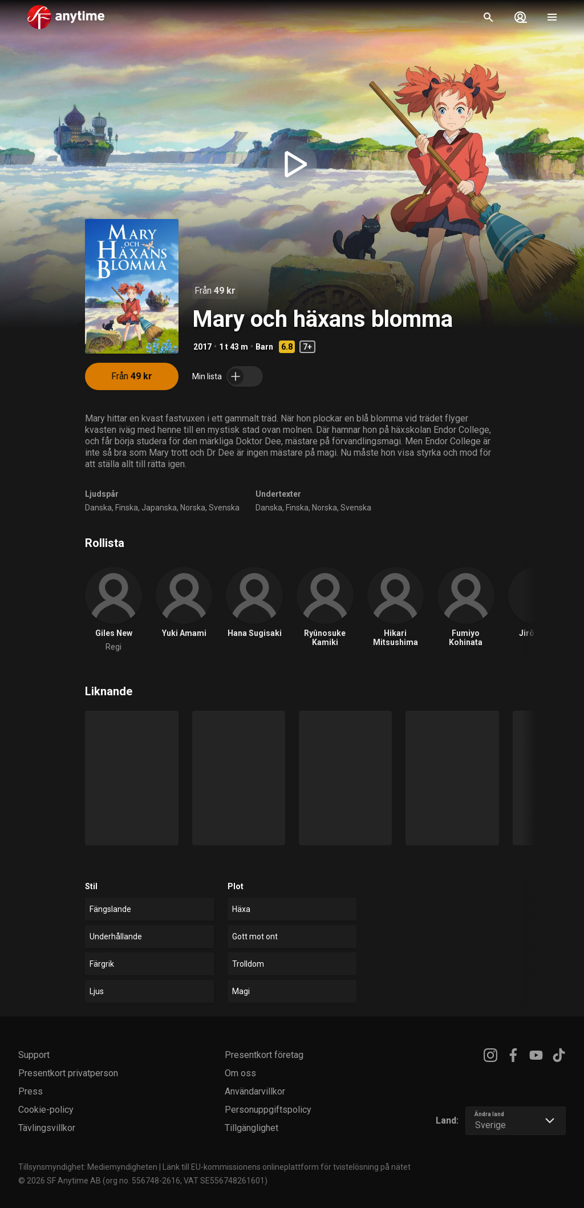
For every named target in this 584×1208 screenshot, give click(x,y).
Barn (264, 346)
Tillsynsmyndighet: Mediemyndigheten (87, 1166)
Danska (98, 507)
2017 (202, 346)
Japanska (159, 507)
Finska (126, 507)
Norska (192, 507)
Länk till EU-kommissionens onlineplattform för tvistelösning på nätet (287, 1166)
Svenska (224, 507)
